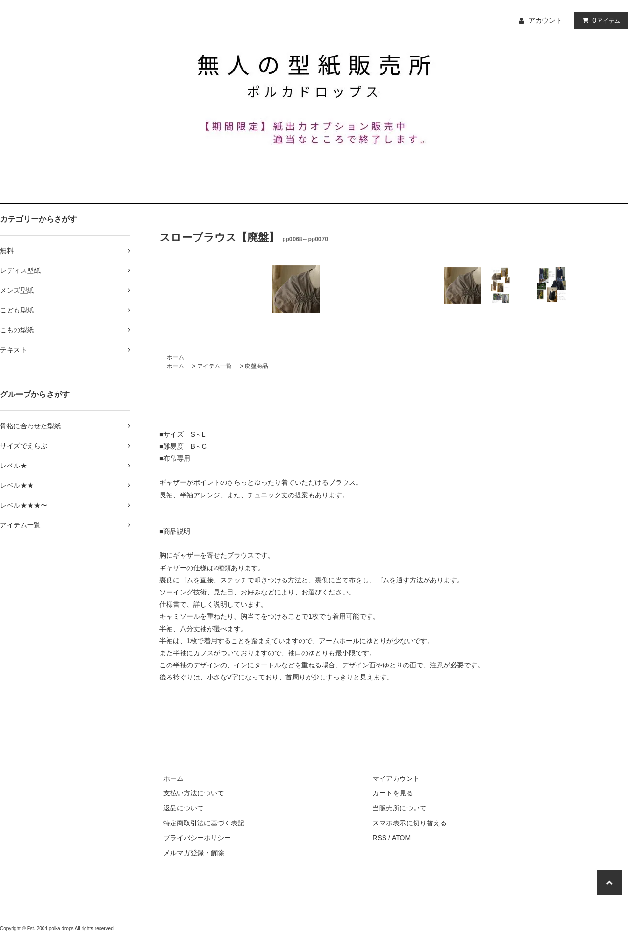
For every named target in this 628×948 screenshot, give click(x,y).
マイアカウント (396, 778)
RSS (379, 838)
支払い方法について (193, 793)
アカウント (545, 20)
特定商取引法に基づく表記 (203, 823)
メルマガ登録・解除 (193, 853)
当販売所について (399, 808)
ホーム (175, 357)
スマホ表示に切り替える (409, 823)
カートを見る (392, 793)
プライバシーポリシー (197, 838)
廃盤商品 (256, 366)
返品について (183, 808)
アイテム (599, 20)
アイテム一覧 (214, 366)
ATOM (401, 838)
